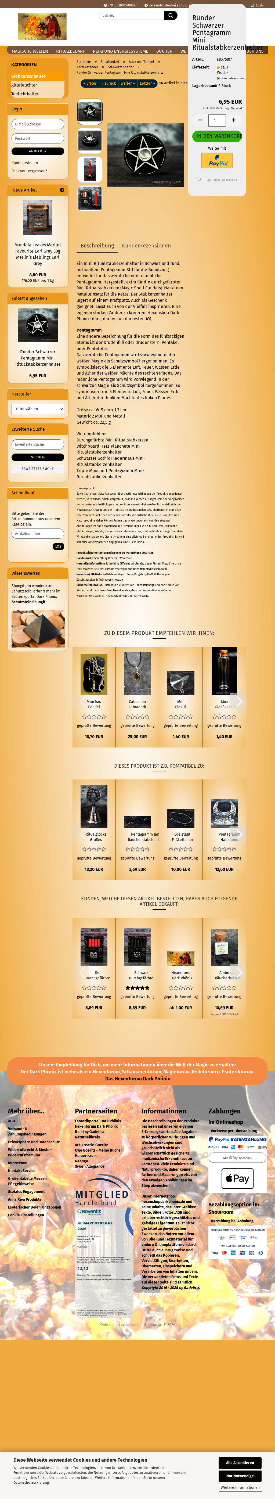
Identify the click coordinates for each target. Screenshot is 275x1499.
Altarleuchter (24, 85)
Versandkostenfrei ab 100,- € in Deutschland (179, 5)
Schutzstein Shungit (28, 602)
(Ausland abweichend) (232, 78)
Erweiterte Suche (38, 469)
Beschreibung (97, 245)
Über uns (254, 51)
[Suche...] (171, 15)
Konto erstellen (25, 163)
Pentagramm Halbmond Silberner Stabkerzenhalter (229, 837)
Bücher (164, 51)
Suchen (38, 457)
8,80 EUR (37, 274)
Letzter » (147, 83)
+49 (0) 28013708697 (120, 5)
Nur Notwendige (240, 1476)
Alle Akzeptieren (240, 1463)
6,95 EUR (37, 375)
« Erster (89, 83)
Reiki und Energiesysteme (120, 51)
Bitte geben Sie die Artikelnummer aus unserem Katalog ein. (36, 519)
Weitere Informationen (240, 1487)
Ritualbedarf (70, 51)
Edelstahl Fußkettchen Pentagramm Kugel (182, 837)
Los (58, 546)
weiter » (128, 83)
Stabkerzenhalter (28, 76)
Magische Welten (30, 51)
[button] (261, 19)
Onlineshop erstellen (118, 1324)
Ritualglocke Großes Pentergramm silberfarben (96, 837)
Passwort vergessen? (29, 171)
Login (257, 5)
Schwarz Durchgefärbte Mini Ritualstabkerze (141, 975)
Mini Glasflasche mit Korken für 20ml (225, 704)
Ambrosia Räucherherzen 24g (227, 975)
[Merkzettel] (247, 19)
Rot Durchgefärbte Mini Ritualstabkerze (98, 975)
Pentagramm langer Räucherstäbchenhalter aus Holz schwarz (148, 837)
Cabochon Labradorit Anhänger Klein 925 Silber (137, 704)
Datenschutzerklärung (31, 1482)
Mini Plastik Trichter (180, 704)
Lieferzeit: (200, 67)
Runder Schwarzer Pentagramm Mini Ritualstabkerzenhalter (37, 358)
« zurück (109, 83)
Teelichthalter (25, 93)
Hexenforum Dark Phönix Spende (182, 975)
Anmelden (38, 151)
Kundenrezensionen (146, 245)
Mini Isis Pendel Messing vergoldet (94, 704)
